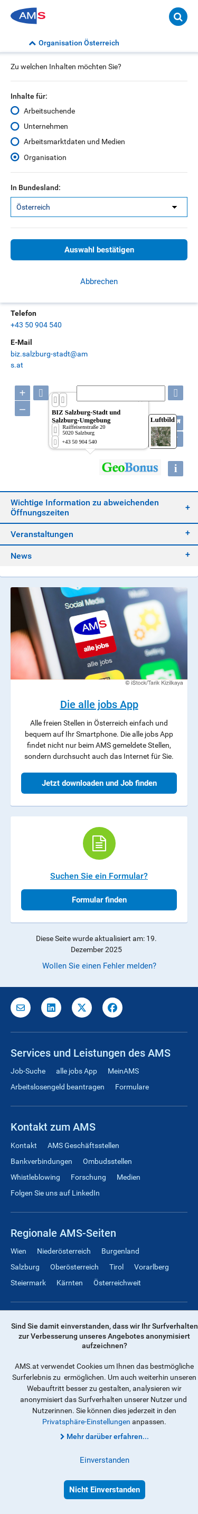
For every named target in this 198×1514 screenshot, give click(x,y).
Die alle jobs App (99, 704)
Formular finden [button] (99, 900)
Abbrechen (99, 281)
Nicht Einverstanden (104, 1489)
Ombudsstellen (107, 1161)
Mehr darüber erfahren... (108, 1436)
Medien (128, 1177)
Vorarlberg (151, 1267)
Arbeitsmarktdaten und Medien (74, 141)
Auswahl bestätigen (99, 250)
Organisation (45, 157)
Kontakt (24, 1145)
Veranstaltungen (42, 534)
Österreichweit (117, 1282)
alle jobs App (76, 1071)
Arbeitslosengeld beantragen (58, 1087)
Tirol (116, 1267)
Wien (18, 1251)
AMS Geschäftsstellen (83, 1145)
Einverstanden (104, 1460)
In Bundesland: (36, 187)
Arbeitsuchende (49, 111)
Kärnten (69, 1282)
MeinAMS (123, 1071)
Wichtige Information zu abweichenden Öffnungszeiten (85, 507)
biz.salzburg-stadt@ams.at (49, 359)
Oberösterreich (74, 1267)
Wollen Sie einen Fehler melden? (99, 966)
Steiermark (28, 1282)
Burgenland (120, 1251)
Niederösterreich (64, 1251)
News (21, 556)
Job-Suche (28, 1071)
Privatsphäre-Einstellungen (86, 1421)
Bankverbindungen (41, 1161)
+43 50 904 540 (36, 325)
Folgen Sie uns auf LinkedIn (55, 1193)
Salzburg (25, 1267)
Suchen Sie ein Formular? (99, 876)
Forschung (88, 1177)
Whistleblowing (35, 1177)
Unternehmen (46, 126)
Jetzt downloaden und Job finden (99, 783)
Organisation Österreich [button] (74, 43)
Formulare (132, 1087)
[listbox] (99, 207)
